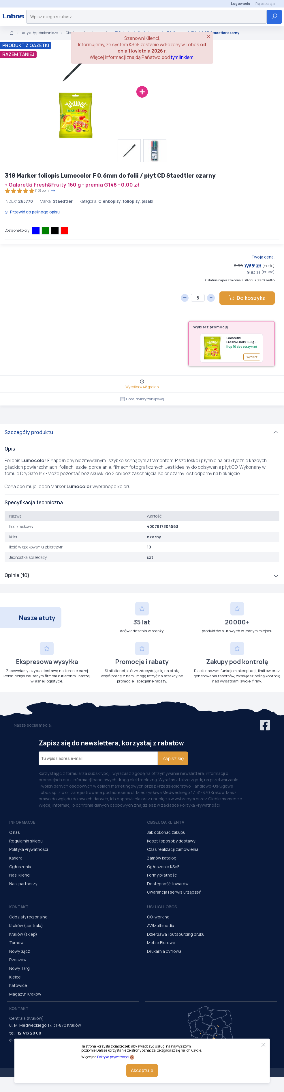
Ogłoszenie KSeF (163, 866)
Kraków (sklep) (23, 934)
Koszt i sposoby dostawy (171, 841)
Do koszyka (247, 297)
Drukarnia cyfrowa (164, 951)
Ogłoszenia (20, 866)
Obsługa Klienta (165, 822)
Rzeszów (18, 959)
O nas (14, 832)
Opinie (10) (17, 575)
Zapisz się (173, 758)
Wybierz (252, 357)
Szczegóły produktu (29, 432)
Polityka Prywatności (28, 849)
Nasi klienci (19, 875)
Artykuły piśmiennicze (40, 33)
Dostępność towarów (168, 883)
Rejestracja (265, 3)
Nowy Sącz (19, 951)
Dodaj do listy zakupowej (142, 399)
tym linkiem (182, 57)
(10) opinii (30, 191)
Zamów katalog (161, 858)
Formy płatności (162, 875)
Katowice (18, 985)
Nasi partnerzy (23, 883)
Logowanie (240, 3)
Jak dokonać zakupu (166, 832)
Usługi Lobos (162, 906)
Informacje (22, 822)
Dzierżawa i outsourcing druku (175, 934)
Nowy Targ (19, 968)
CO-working (158, 917)
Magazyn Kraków (25, 994)
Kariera (15, 858)
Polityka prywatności (113, 1056)
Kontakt (19, 906)
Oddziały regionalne (28, 917)
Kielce (15, 977)
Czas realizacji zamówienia (172, 849)
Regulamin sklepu (26, 841)
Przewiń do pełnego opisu (32, 212)
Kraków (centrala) (26, 925)
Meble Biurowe (161, 942)
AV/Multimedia (160, 925)
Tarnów (16, 942)
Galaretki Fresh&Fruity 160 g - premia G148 (241, 340)
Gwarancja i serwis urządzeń (174, 892)
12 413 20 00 (29, 1033)
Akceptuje (142, 1070)
